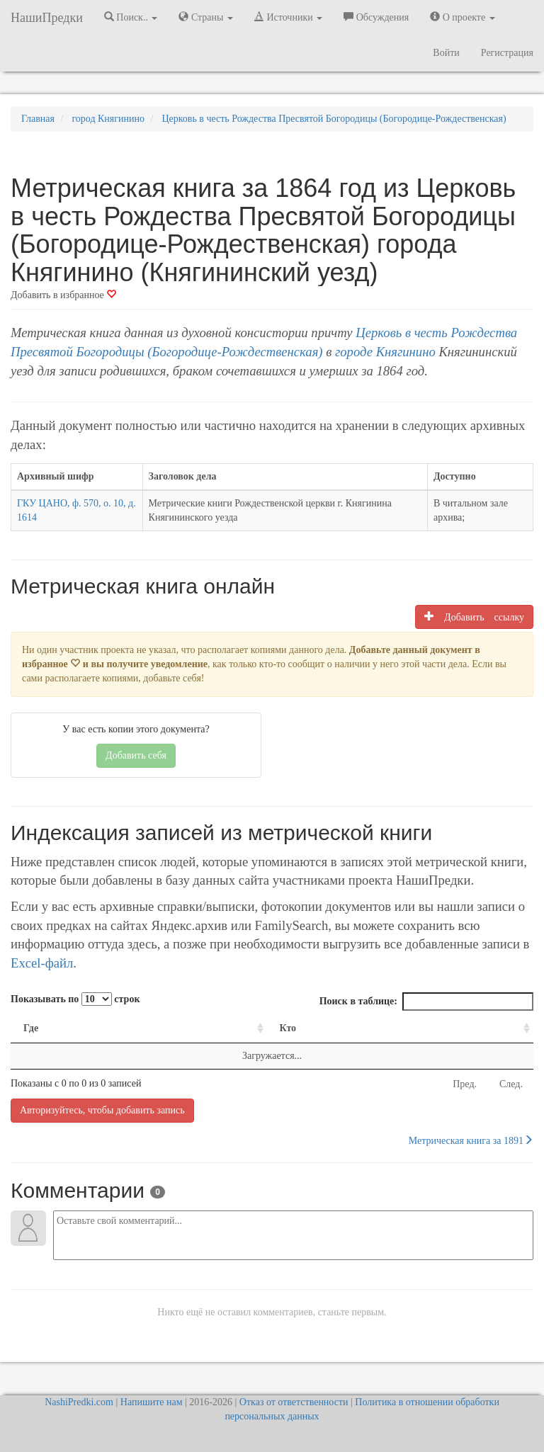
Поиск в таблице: (426, 1001)
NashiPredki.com (79, 1402)
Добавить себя (136, 755)
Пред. (465, 1084)
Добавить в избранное (63, 295)
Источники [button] (288, 17)
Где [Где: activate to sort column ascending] (30, 1028)
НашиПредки (47, 18)
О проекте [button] (462, 17)
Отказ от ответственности (293, 1402)
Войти (446, 52)
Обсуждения (376, 17)
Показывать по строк (75, 999)
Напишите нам (151, 1402)
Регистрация (507, 52)
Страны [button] (205, 17)
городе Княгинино (385, 351)
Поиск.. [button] (131, 17)
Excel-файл (42, 962)
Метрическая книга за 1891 (471, 1140)
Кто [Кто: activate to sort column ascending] (288, 1028)
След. (511, 1084)
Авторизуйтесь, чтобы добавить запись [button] (102, 1110)
